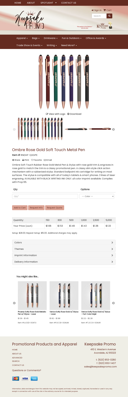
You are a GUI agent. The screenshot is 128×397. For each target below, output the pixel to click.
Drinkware (51, 38)
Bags (35, 38)
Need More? (69, 45)
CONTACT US (68, 2)
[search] (109, 16)
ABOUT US (16, 353)
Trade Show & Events (29, 45)
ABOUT (31, 2)
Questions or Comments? (26, 370)
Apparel (22, 38)
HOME (17, 2)
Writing (52, 45)
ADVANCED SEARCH (17, 359)
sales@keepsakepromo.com (100, 366)
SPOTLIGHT (47, 2)
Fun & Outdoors (71, 38)
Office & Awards (96, 38)
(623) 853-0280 (107, 359)
